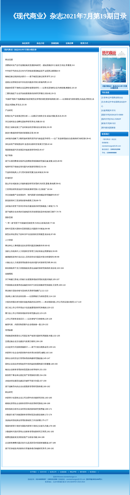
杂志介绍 (40, 43)
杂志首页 (26, 43)
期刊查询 (83, 472)
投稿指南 (55, 43)
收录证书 (53, 472)
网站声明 (73, 472)
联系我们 (93, 472)
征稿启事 (69, 43)
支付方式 (43, 472)
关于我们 (33, 472)
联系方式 (84, 43)
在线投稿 (63, 472)
